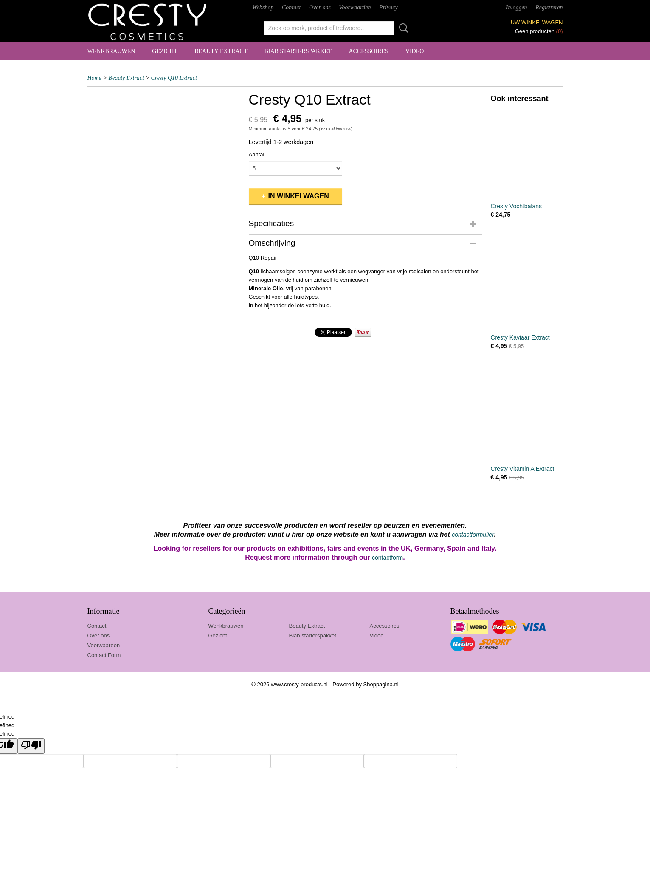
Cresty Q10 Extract (174, 78)
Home (94, 78)
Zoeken (402, 28)
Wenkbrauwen (111, 51)
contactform (387, 557)
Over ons (320, 7)
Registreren (549, 7)
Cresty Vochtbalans (516, 206)
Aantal (257, 154)
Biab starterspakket (298, 51)
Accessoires (368, 51)
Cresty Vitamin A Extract (522, 468)
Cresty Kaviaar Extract (520, 337)
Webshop (262, 7)
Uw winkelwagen (537, 22)
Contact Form (104, 655)
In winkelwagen (298, 196)
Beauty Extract (220, 51)
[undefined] (31, 746)
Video (414, 51)
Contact (291, 7)
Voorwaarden (355, 7)
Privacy (388, 7)
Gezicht (164, 51)
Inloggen (516, 7)
